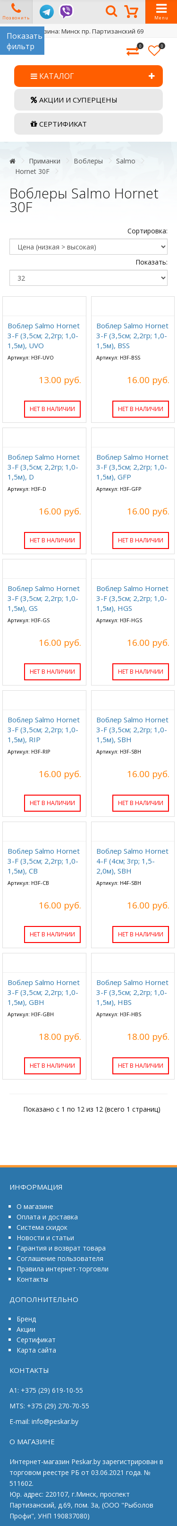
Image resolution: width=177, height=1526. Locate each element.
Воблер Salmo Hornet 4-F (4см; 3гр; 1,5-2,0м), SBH (132, 860)
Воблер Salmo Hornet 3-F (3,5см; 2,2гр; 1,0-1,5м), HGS (132, 598)
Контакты (32, 1279)
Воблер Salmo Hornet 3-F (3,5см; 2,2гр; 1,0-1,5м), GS (44, 598)
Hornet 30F (32, 171)
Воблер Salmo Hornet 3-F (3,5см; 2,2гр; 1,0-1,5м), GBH (44, 992)
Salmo (125, 160)
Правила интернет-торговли (63, 1268)
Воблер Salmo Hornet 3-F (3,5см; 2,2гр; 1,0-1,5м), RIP (44, 729)
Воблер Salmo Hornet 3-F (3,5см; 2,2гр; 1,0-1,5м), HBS (132, 992)
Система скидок (42, 1227)
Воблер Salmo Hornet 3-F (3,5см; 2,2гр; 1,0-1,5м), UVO (44, 335)
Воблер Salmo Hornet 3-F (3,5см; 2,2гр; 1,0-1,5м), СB (44, 860)
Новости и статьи (45, 1237)
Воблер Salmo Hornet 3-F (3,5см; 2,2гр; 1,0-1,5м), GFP (132, 466)
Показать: (151, 261)
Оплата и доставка (47, 1216)
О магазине (35, 1206)
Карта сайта (36, 1350)
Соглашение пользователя (60, 1258)
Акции (26, 1329)
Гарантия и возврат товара (61, 1247)
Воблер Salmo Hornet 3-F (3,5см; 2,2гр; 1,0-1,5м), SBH (132, 729)
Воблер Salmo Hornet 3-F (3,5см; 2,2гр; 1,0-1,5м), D (44, 466)
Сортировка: (147, 230)
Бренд (26, 1318)
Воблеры (88, 160)
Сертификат (36, 1339)
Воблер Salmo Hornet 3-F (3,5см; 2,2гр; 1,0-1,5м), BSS (132, 335)
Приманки (44, 160)
